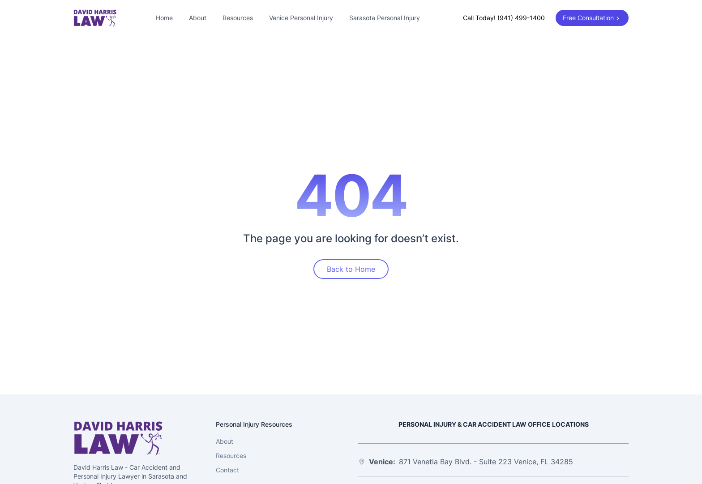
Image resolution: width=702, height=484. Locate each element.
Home (164, 17)
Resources (238, 17)
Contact (227, 470)
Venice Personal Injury (301, 17)
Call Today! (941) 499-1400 (504, 17)
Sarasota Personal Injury (384, 17)
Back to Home (351, 269)
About (197, 17)
